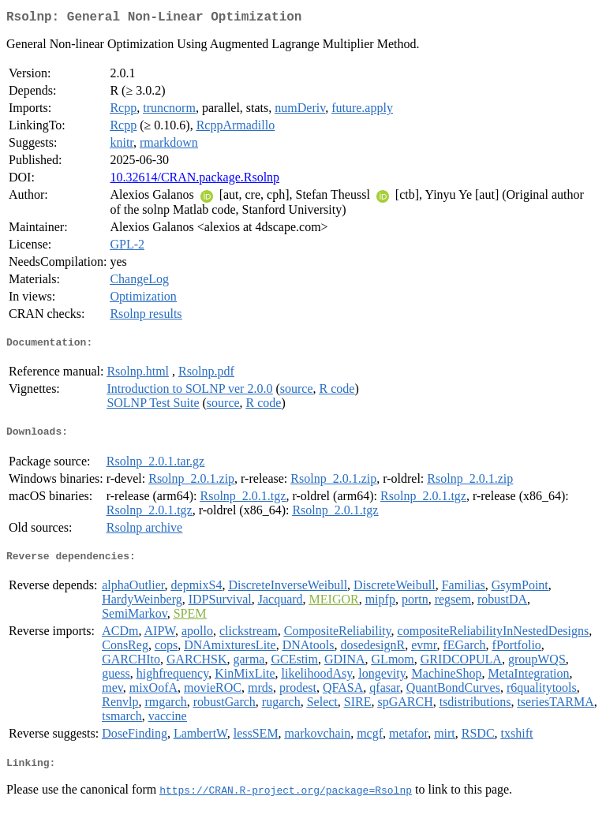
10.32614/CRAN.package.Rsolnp (194, 180)
